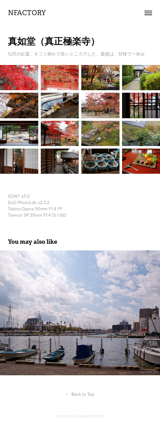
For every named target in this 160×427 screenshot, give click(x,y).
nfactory (27, 13)
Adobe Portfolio (91, 416)
